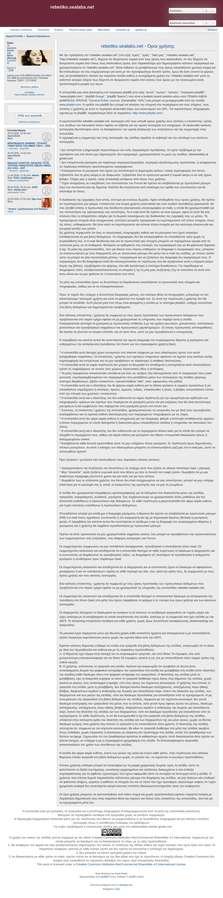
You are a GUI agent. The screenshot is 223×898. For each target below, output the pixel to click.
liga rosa (36, 199)
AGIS (34, 187)
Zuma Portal (121, 873)
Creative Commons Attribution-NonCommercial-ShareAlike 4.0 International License (130, 864)
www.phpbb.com (70, 104)
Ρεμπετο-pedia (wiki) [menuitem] (80, 29)
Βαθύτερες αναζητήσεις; (29, 122)
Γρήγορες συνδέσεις (21, 29)
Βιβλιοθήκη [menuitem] (104, 29)
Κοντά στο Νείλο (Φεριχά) (11, 54)
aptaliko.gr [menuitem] (141, 29)
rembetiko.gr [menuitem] (122, 29)
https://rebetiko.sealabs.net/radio (29, 95)
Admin (35, 175)
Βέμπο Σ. (11, 68)
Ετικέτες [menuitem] (58, 29)
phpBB (103, 877)
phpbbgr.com (126, 885)
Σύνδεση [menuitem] (212, 29)
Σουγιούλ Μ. (11, 61)
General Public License (104, 100)
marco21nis (14, 136)
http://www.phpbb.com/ (148, 113)
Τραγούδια (43, 29)
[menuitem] (108, 889)
